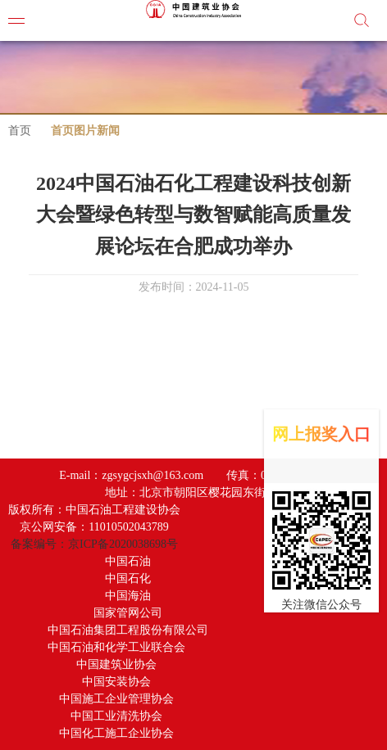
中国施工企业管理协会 (116, 699)
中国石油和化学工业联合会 (116, 647)
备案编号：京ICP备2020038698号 (94, 544)
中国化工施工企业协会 (116, 733)
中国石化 (128, 578)
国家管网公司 (127, 613)
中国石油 (128, 561)
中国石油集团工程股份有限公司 (128, 630)
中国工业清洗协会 (116, 716)
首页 (19, 130)
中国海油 (128, 596)
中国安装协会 (116, 681)
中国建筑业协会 (116, 664)
